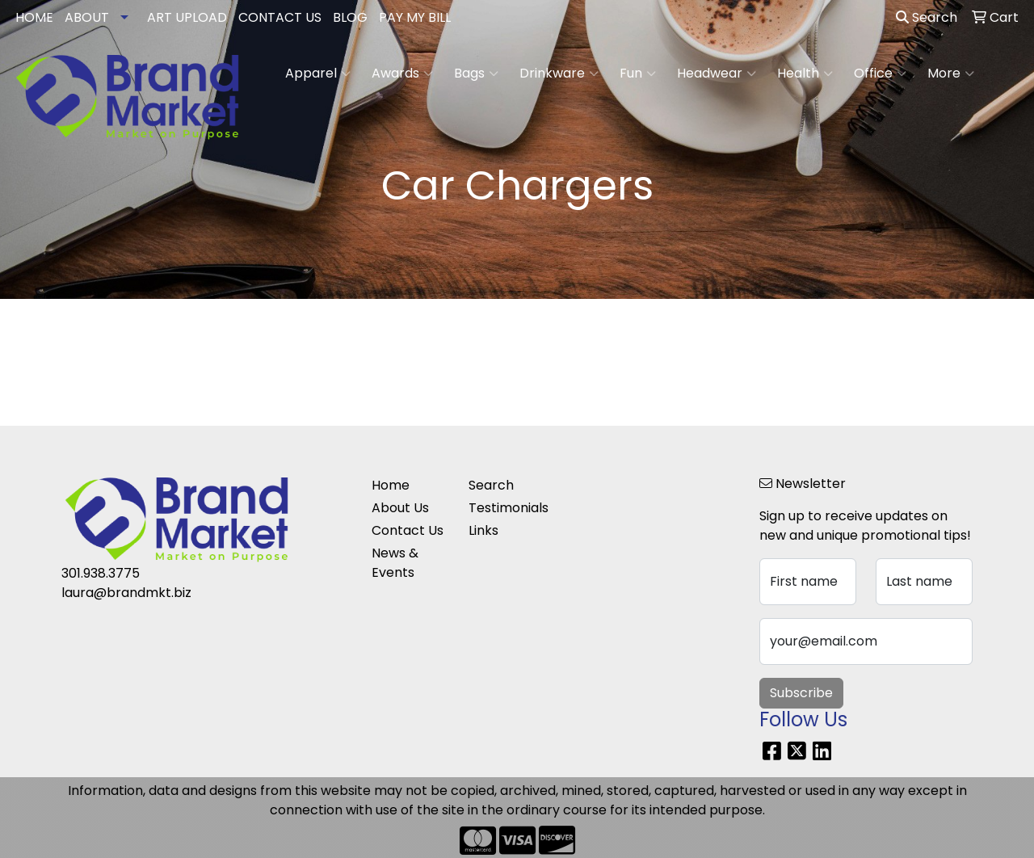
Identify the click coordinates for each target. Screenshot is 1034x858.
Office (880, 73)
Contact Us (407, 530)
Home (391, 485)
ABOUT (87, 17)
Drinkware (559, 73)
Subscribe (801, 692)
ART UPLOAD (187, 17)
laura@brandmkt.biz (126, 592)
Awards (402, 73)
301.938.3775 (100, 573)
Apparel (318, 73)
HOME (34, 17)
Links (483, 530)
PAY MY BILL (415, 17)
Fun (638, 73)
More (950, 73)
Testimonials (507, 507)
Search (926, 17)
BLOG (350, 17)
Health (805, 73)
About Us (400, 507)
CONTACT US (280, 17)
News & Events (395, 563)
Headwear (716, 73)
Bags (476, 73)
